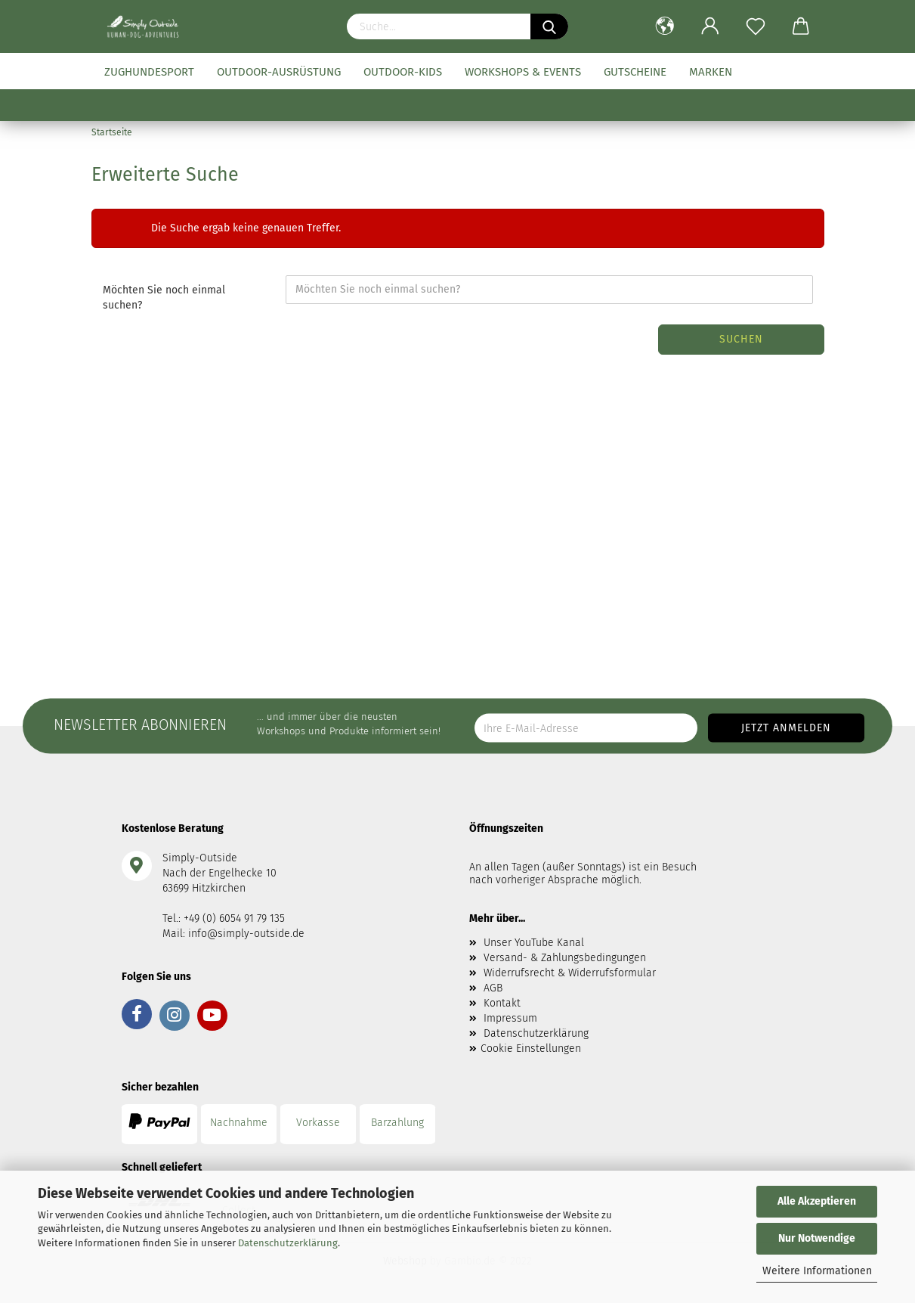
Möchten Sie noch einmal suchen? (164, 298)
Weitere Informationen (817, 1270)
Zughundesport (149, 72)
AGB (493, 988)
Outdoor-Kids (402, 72)
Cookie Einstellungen (531, 1048)
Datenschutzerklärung (288, 1243)
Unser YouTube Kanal (534, 942)
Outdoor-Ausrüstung (279, 72)
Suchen (741, 339)
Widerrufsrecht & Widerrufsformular (570, 972)
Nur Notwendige (816, 1238)
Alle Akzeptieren (816, 1201)
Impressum (510, 1018)
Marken (710, 72)
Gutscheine (635, 72)
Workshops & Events (523, 72)
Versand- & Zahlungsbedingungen (565, 957)
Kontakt (502, 1003)
